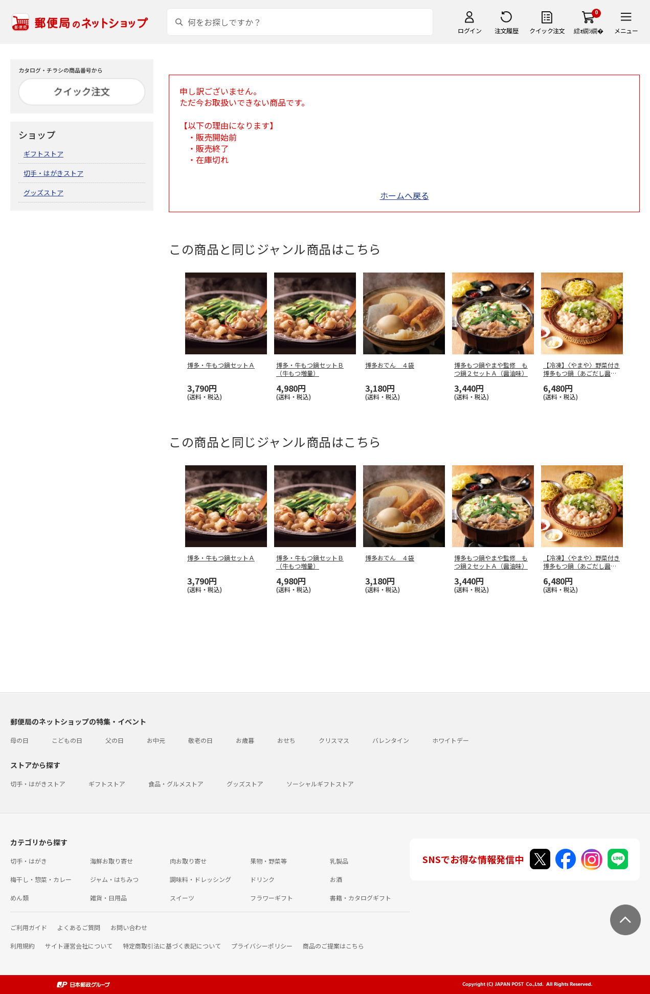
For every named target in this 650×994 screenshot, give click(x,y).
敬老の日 (200, 740)
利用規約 (22, 945)
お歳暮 (245, 740)
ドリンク (262, 879)
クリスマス (334, 740)
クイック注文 (547, 30)
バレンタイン (390, 740)
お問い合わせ (128, 927)
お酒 (336, 879)
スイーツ (182, 897)
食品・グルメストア (176, 783)
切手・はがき (28, 860)
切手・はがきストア (53, 173)
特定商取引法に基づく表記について (172, 945)
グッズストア (43, 192)
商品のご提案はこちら (333, 945)
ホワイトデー (450, 740)
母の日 (19, 740)
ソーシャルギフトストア (320, 783)
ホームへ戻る (404, 195)
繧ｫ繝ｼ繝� (588, 30)
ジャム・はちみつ (114, 879)
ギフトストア (43, 154)
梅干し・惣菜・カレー (41, 879)
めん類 (19, 897)
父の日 (114, 740)
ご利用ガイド (28, 927)
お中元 (156, 740)
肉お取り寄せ (188, 860)
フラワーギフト (271, 897)
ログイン (469, 30)
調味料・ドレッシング (200, 879)
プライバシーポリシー (262, 945)
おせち (286, 740)
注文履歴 (506, 30)
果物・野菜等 (268, 860)
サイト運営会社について (79, 945)
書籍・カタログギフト (360, 897)
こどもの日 (67, 740)
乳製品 (339, 860)
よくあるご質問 (78, 927)
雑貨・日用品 (108, 897)
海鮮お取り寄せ (111, 860)
